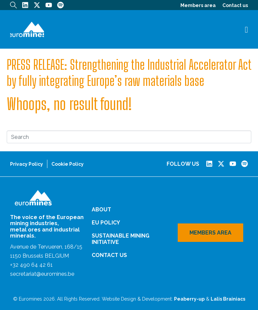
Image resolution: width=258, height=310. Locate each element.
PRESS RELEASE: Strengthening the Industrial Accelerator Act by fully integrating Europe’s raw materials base (129, 73)
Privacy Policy (26, 164)
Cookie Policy (67, 164)
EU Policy (106, 222)
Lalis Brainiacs (228, 299)
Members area (198, 5)
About (101, 209)
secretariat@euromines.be (42, 274)
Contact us (235, 5)
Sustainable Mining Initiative (120, 238)
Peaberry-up (189, 299)
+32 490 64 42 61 (31, 265)
